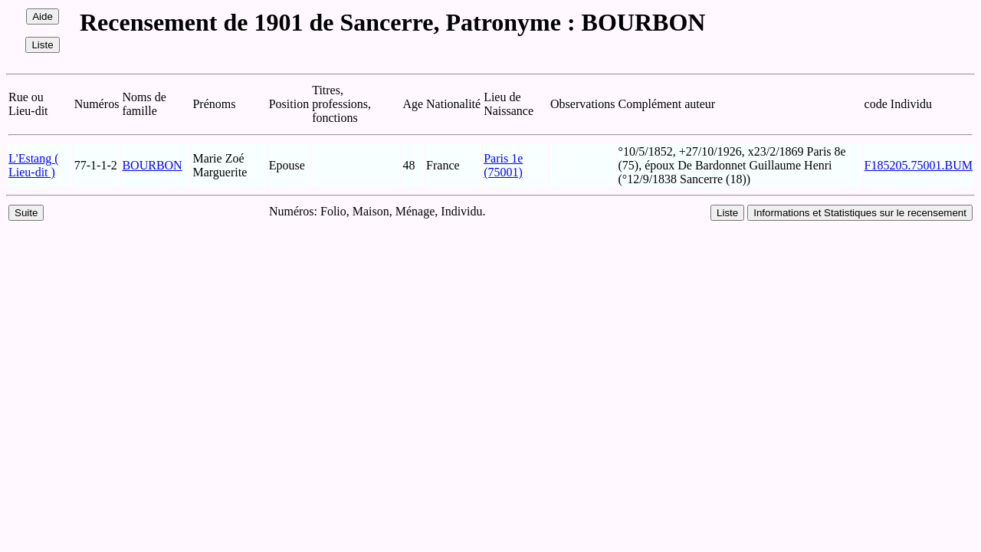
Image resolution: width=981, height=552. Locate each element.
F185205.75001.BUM (919, 165)
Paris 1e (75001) (503, 165)
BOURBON (152, 165)
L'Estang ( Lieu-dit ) (33, 165)
